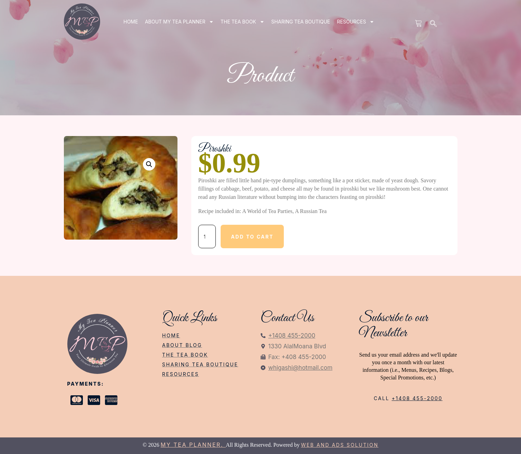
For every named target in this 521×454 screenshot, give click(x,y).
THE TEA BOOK (242, 22)
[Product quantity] (207, 236)
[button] (149, 164)
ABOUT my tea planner (179, 22)
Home (131, 22)
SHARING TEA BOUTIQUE (300, 22)
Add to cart (252, 237)
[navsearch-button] (434, 24)
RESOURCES (355, 22)
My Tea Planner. (193, 444)
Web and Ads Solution (339, 445)
